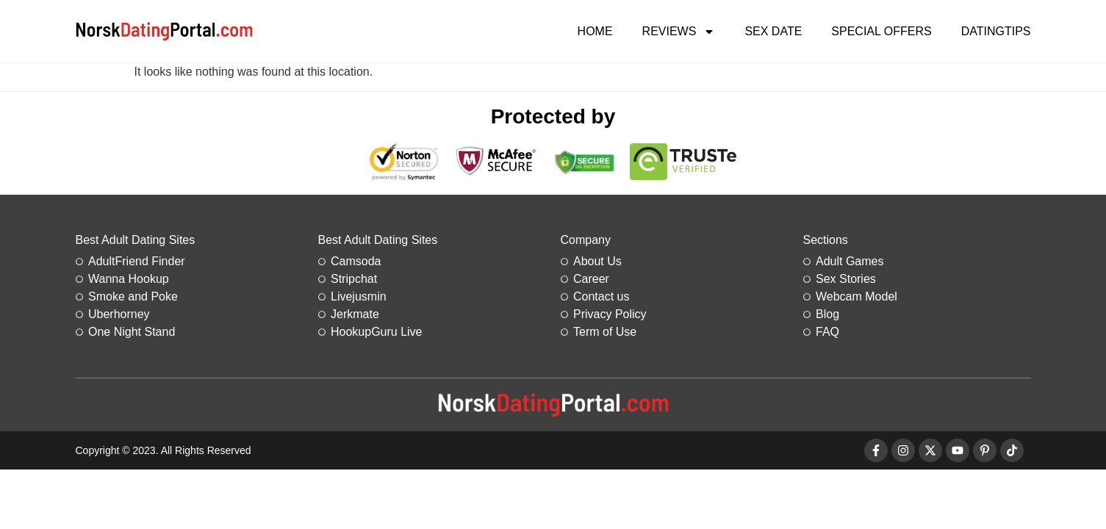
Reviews (679, 31)
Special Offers (881, 31)
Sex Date (773, 31)
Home (595, 31)
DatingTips (996, 31)
